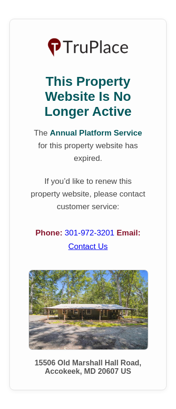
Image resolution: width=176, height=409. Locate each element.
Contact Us (87, 246)
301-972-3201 (91, 232)
